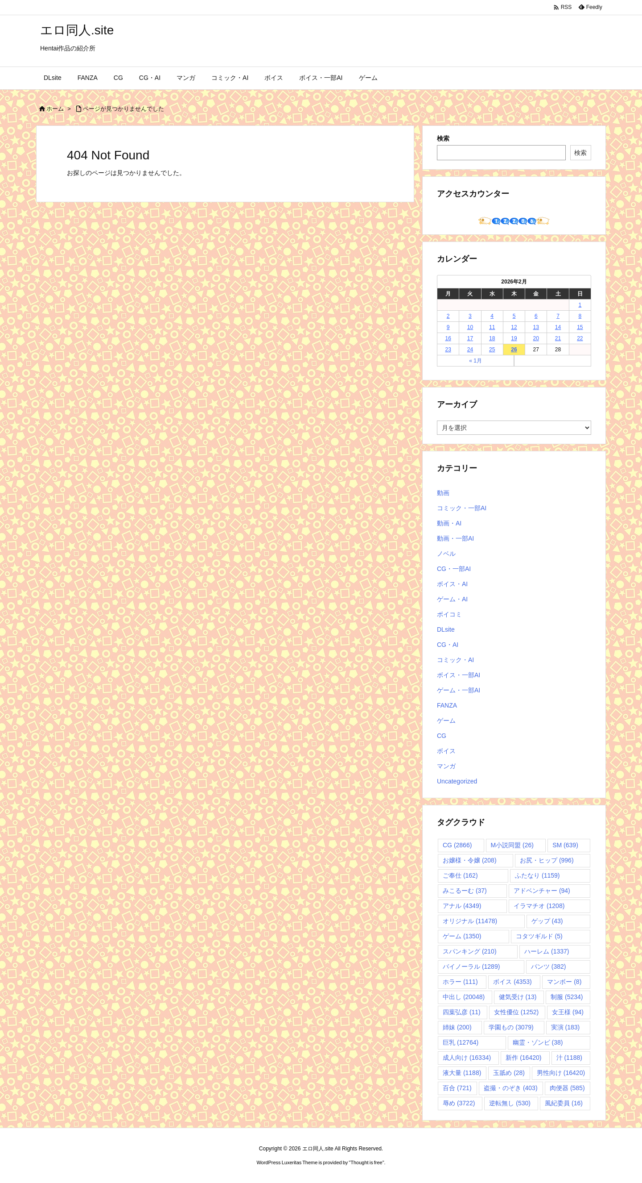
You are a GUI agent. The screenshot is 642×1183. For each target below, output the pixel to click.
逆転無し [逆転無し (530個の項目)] (510, 1103)
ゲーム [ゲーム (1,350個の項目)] (462, 936)
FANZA (447, 705)
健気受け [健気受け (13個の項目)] (518, 996)
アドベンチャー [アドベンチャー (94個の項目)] (542, 890)
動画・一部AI (455, 538)
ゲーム (446, 720)
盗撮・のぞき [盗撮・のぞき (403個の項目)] (511, 1087)
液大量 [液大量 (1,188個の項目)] (462, 1072)
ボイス (446, 750)
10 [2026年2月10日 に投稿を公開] (470, 327)
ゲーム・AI (452, 599)
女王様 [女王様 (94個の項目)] (568, 1012)
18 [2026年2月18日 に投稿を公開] (492, 338)
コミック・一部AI (461, 508)
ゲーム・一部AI (458, 690)
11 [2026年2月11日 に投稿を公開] (492, 327)
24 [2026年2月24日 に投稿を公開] (470, 349)
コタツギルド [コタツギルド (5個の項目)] (539, 936)
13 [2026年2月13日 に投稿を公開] (536, 327)
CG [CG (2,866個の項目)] (457, 845)
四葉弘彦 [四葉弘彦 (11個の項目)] (462, 1012)
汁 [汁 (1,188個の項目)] (569, 1057)
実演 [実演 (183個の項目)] (565, 1027)
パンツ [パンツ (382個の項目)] (548, 966)
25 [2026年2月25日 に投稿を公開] (492, 349)
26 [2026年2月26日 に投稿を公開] (514, 349)
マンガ (446, 766)
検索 (443, 138)
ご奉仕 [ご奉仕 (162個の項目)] (460, 875)
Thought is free (366, 1162)
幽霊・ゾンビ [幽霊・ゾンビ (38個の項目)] (538, 1042)
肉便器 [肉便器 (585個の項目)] (567, 1087)
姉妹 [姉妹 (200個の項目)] (457, 1027)
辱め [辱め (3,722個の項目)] (459, 1103)
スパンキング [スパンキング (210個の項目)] (470, 951)
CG (441, 735)
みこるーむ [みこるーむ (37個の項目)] (465, 890)
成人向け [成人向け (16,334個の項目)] (467, 1057)
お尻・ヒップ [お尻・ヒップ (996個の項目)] (547, 860)
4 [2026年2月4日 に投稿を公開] (492, 316)
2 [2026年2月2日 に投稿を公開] (448, 316)
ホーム (55, 108)
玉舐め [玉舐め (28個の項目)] (509, 1072)
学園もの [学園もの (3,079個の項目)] (511, 1027)
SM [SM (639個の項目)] (565, 845)
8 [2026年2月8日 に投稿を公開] (580, 316)
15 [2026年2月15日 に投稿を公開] (580, 327)
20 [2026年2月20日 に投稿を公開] (536, 338)
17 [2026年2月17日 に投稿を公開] (470, 338)
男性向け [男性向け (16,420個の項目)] (561, 1072)
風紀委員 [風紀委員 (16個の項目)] (564, 1103)
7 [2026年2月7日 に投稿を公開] (558, 316)
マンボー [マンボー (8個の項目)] (564, 981)
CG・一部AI (454, 568)
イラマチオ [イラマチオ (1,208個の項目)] (539, 905)
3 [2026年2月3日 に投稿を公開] (470, 316)
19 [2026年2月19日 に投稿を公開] (514, 338)
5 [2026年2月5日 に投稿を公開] (514, 316)
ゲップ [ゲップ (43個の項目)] (547, 921)
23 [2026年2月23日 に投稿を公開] (448, 349)
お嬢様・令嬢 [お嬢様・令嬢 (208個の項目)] (470, 860)
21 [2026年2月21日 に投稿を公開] (558, 338)
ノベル (446, 553)
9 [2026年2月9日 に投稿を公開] (448, 327)
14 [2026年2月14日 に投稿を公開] (558, 327)
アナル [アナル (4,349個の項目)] (462, 905)
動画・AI (449, 523)
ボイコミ (449, 614)
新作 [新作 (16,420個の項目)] (523, 1057)
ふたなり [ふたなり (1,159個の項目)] (537, 875)
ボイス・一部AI (458, 675)
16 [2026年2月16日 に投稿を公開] (448, 338)
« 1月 (475, 361)
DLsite (446, 629)
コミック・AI (455, 659)
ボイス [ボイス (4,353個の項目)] (512, 981)
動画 (443, 492)
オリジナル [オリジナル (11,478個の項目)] (470, 921)
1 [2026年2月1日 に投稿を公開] (580, 305)
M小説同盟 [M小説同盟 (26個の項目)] (512, 845)
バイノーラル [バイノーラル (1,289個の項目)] (471, 966)
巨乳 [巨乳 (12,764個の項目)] (460, 1042)
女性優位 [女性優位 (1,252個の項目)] (516, 1012)
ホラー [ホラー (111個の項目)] (460, 981)
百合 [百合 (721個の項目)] (457, 1087)
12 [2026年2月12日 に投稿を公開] (514, 327)
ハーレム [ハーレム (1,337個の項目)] (546, 951)
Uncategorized (457, 781)
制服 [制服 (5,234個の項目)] (567, 996)
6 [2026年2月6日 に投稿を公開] (536, 316)
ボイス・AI (452, 583)
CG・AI (447, 644)
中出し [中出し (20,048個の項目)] (464, 996)
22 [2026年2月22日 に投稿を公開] (580, 338)
